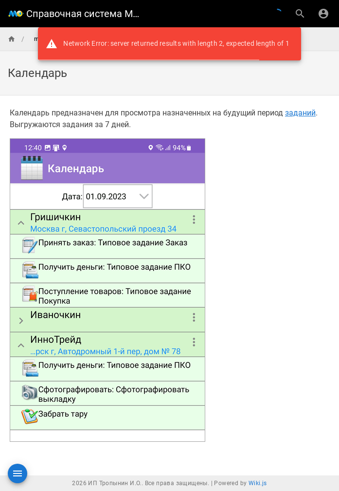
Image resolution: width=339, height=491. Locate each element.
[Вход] (323, 13)
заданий (300, 112)
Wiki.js (258, 483)
